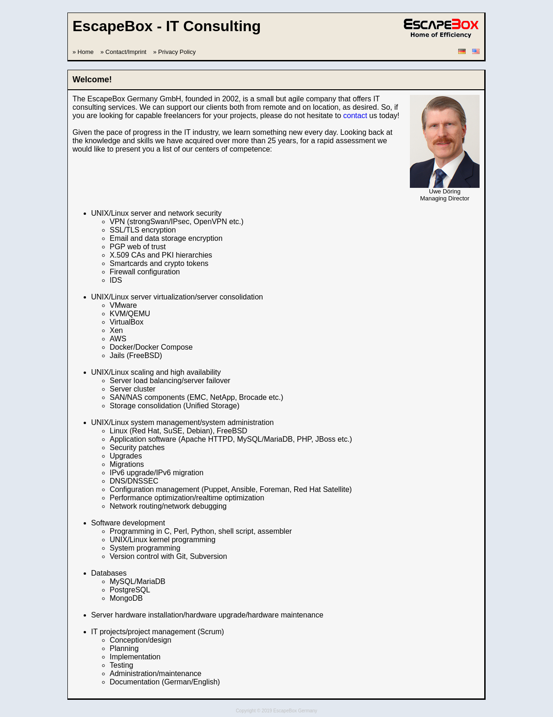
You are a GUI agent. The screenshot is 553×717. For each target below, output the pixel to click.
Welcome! (92, 79)
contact (355, 116)
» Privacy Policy (174, 51)
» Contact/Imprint (123, 51)
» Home (83, 51)
